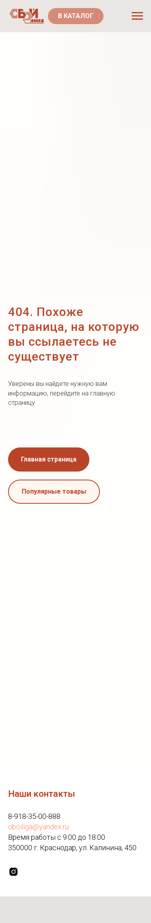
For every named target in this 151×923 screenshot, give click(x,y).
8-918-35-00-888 (34, 816)
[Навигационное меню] (137, 16)
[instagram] (13, 872)
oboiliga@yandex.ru (38, 826)
